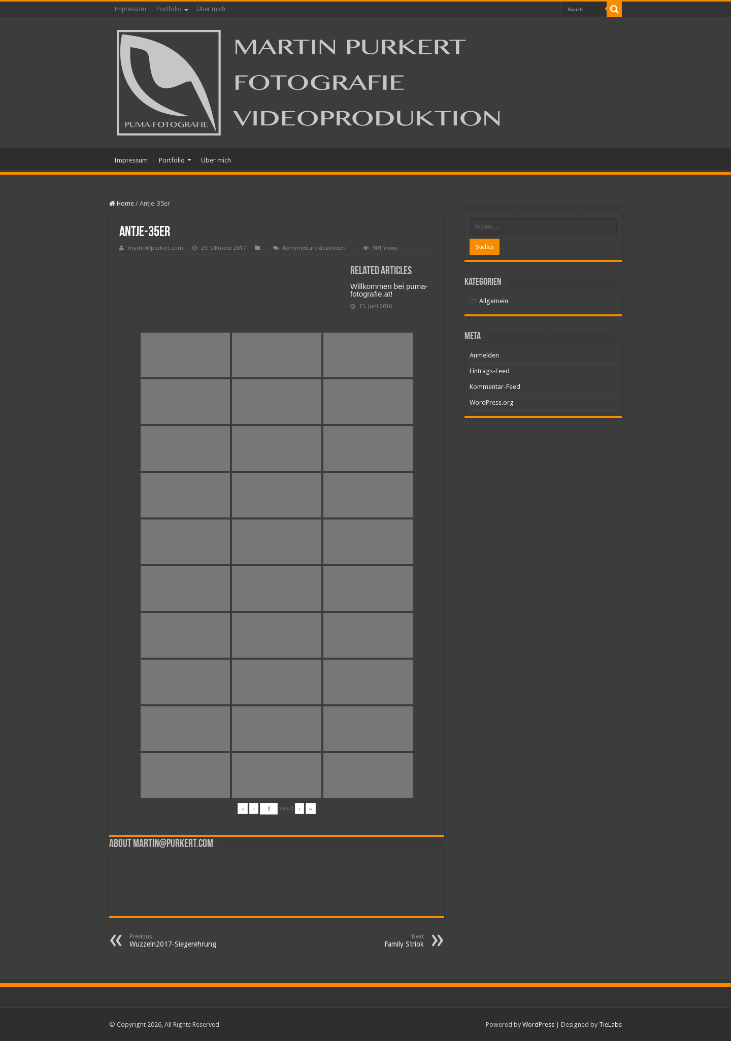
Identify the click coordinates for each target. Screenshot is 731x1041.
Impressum (130, 9)
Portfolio (169, 9)
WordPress (538, 1024)
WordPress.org (492, 402)
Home (121, 203)
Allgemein (493, 301)
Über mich (211, 9)
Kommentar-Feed (495, 387)
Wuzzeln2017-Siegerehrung (181, 940)
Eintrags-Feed (490, 371)
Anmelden (484, 355)
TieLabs (610, 1024)
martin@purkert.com (155, 248)
